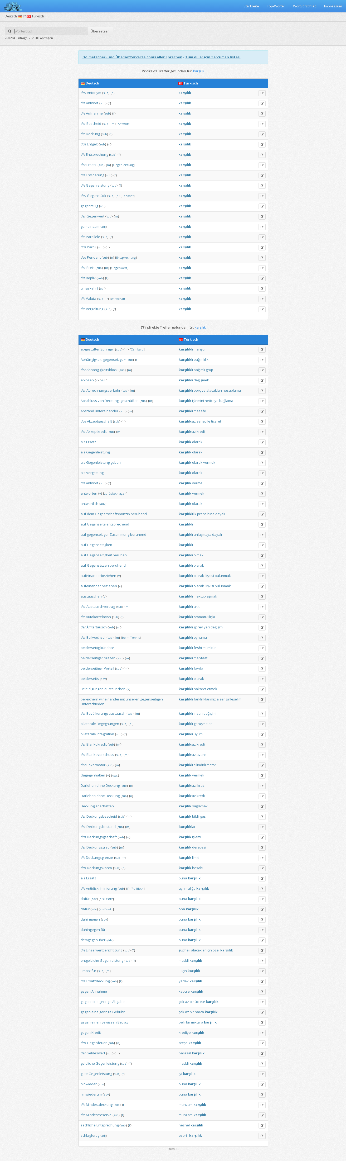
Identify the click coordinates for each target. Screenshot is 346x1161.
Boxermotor (95, 764)
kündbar (107, 647)
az (187, 1001)
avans (202, 754)
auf (83, 513)
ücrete (200, 1001)
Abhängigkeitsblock (102, 369)
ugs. (115, 775)
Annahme (99, 991)
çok (181, 1001)
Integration (105, 734)
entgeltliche (90, 960)
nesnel (184, 1125)
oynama (200, 637)
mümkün (210, 647)
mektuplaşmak (205, 596)
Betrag (123, 1022)
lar (187, 826)
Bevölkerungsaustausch (105, 713)
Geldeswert (95, 1053)
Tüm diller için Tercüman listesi (213, 57)
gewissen (109, 1022)
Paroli (91, 247)
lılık (187, 513)
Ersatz (91, 164)
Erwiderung (95, 175)
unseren (132, 699)
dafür (85, 898)
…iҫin (183, 970)
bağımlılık (201, 359)
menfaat (200, 658)
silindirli (200, 764)
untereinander (106, 411)
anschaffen (104, 806)
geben (115, 462)
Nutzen (109, 658)
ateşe (183, 1042)
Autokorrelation (98, 616)
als (83, 441)
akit (196, 606)
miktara (197, 1022)
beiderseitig (90, 647)
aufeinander (91, 586)
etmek (212, 688)
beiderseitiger (92, 658)
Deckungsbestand (101, 826)
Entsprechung (97, 154)
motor (211, 764)
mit (122, 699)
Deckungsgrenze (99, 857)
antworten (89, 493)
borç (197, 390)
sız (187, 421)
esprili (183, 1135)
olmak (198, 555)
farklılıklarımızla (206, 699)
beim (125, 637)
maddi (184, 960)
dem (90, 513)
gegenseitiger (98, 534)
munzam (186, 1104)
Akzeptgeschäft (99, 421)
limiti (195, 857)
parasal (185, 1053)
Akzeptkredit (96, 431)
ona (182, 909)
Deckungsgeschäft (102, 837)
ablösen (87, 380)
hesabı (197, 867)
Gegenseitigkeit (99, 544)
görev (198, 627)
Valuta (91, 298)
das (83, 92)
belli (182, 1022)
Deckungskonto (99, 867)
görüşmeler (203, 723)
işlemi (196, 837)
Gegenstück (96, 195)
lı (186, 349)
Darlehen (88, 785)
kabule (184, 991)
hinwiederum (91, 1094)
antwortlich (89, 503)
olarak (197, 441)
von (101, 400)
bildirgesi (199, 816)
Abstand (87, 411)
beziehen (109, 586)
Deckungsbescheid (101, 816)
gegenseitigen (151, 699)
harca (199, 1012)
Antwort (92, 103)
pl (131, 724)
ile (208, 421)
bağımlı (199, 369)
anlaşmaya (202, 534)
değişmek (201, 380)
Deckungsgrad (98, 847)
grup (209, 369)
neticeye (211, 400)
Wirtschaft (118, 299)
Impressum (333, 6)
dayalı (220, 513)
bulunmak (223, 575)
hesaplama (232, 390)
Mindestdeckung (99, 1104)
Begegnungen (108, 723)
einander (112, 699)
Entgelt (92, 144)
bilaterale (88, 723)
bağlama (226, 400)
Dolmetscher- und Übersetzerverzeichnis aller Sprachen (132, 57)
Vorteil (109, 668)
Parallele (93, 236)
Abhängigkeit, (91, 359)
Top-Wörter (276, 6)
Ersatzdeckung (98, 981)
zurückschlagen (115, 493)
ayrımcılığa (187, 888)
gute (84, 1073)
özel (216, 950)
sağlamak (200, 806)
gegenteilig (89, 205)
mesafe (200, 411)
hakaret (200, 688)
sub (105, 93)
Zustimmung (119, 534)
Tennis (135, 637)
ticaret (216, 421)
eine (95, 1001)
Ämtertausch (96, 627)
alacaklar (198, 950)
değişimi (217, 627)
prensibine (206, 513)
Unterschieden (92, 704)
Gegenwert (95, 216)
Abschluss (89, 400)
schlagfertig (90, 1135)
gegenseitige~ (114, 359)
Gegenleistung (123, 165)
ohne (100, 785)
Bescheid (93, 123)
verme (197, 483)
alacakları (214, 390)
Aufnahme (94, 113)
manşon (200, 349)
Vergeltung (94, 308)
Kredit (96, 1032)
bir (192, 1001)
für (103, 929)
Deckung (93, 133)
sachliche (88, 1125)
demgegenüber (93, 939)
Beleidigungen (92, 688)
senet (201, 421)
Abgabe (118, 1001)
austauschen (91, 596)
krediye (185, 1032)
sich (103, 380)
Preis (90, 267)
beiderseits (90, 678)
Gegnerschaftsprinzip (112, 513)
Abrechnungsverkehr (103, 390)
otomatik (201, 616)
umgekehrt (89, 288)
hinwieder (89, 1084)
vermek (209, 462)
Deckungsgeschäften (122, 400)
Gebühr (118, 1012)
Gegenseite (96, 524)
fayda (198, 668)
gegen (86, 991)
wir (101, 699)
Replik (91, 278)
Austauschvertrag (100, 606)
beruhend (139, 513)
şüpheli (184, 950)
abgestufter (90, 349)
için (209, 950)
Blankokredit (96, 744)
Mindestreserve (98, 1114)
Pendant (128, 196)
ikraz (200, 785)
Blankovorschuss (100, 754)
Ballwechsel (95, 637)
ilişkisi (209, 575)
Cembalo (137, 349)
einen (96, 1022)
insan (198, 713)
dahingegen (90, 919)
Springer (107, 349)
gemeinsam (90, 226)
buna (183, 878)
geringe (105, 1001)
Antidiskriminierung (101, 888)
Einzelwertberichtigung (104, 950)
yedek (184, 981)
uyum (198, 734)
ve (204, 390)
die (83, 103)
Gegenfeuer (97, 1042)
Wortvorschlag (304, 6)
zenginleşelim (230, 699)
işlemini (198, 400)
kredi (201, 431)
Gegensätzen (98, 565)
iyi (180, 1073)
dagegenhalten (93, 775)
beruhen (120, 555)
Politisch (137, 888)
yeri (207, 627)
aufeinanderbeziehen (98, 575)
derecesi (199, 847)
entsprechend (117, 524)
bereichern (89, 699)
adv (102, 504)
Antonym (94, 92)
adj (102, 206)
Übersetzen (100, 31)
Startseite (251, 6)
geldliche (88, 1063)
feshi (198, 647)
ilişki (211, 616)
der (83, 123)
